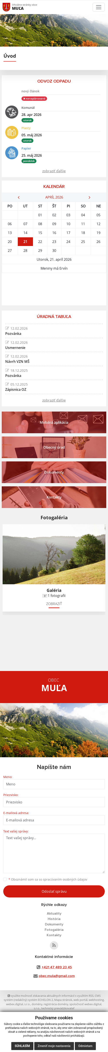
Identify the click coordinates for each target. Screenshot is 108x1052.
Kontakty (54, 935)
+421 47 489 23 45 (57, 967)
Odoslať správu (54, 891)
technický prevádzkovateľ (57, 1008)
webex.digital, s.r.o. (18, 1004)
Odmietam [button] (85, 1046)
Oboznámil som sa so (47, 879)
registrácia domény (56, 1004)
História (54, 919)
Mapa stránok (63, 1000)
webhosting (96, 1000)
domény (37, 1004)
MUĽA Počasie (54, 289)
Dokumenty (54, 924)
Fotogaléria (54, 929)
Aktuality (54, 913)
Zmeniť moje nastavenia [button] (54, 1046)
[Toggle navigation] (99, 7)
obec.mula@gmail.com (57, 976)
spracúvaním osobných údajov (65, 879)
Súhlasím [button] (22, 1046)
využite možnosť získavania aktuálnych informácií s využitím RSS (50, 996)
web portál (80, 1000)
